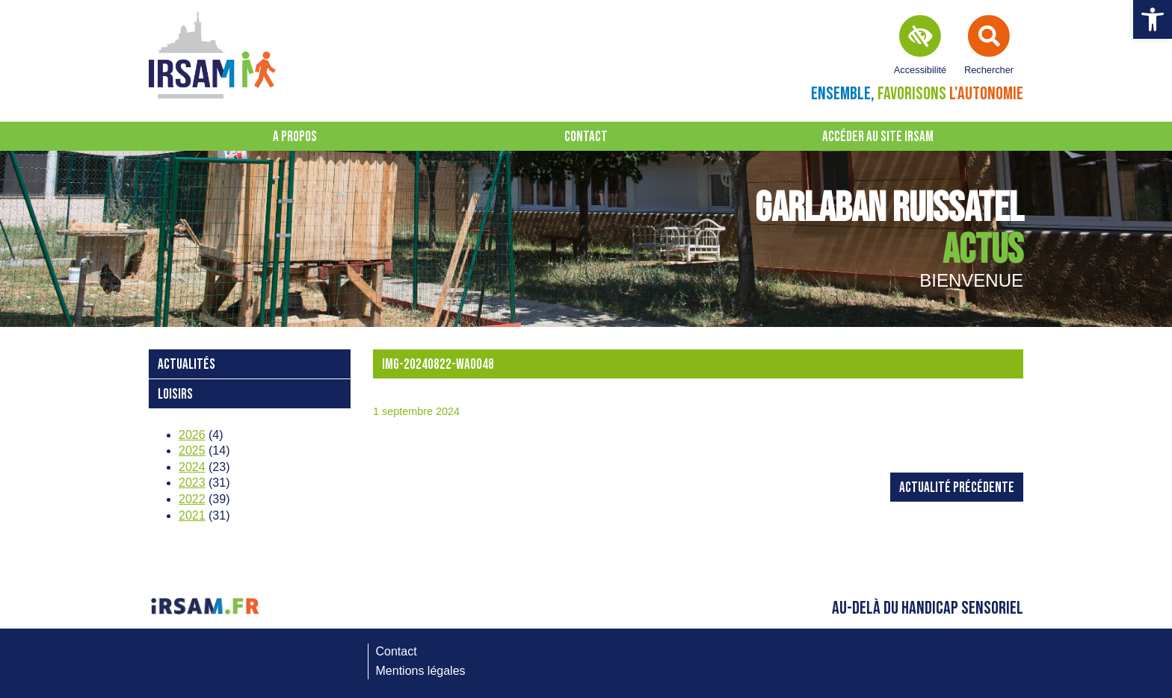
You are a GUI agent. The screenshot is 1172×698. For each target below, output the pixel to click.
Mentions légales (421, 670)
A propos (295, 137)
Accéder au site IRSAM (878, 137)
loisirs (175, 394)
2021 (192, 515)
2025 (192, 450)
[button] (1152, 19)
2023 (192, 482)
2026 (192, 435)
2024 (192, 467)
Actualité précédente (956, 487)
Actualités (186, 364)
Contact (586, 137)
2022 (192, 499)
